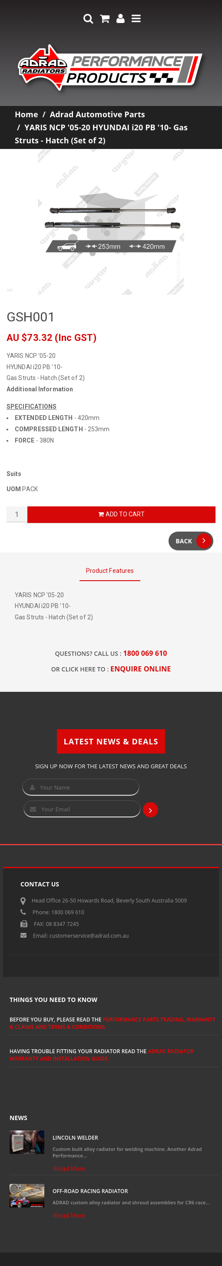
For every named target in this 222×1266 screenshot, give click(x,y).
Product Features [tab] (110, 570)
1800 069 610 (145, 653)
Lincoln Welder (75, 1137)
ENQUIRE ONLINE (140, 669)
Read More (69, 1168)
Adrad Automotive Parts (97, 114)
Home (26, 114)
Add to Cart (121, 514)
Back (194, 541)
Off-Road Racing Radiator (90, 1191)
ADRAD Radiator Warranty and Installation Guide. (102, 1055)
